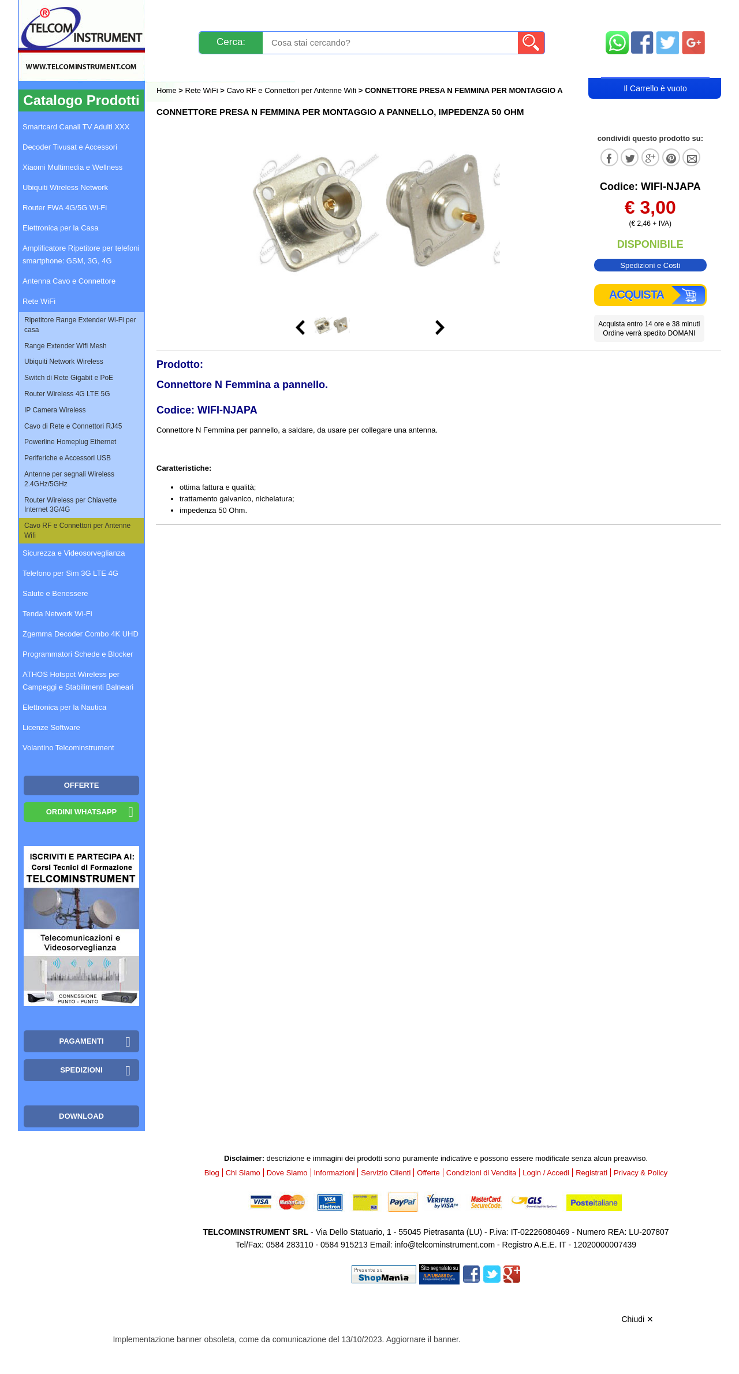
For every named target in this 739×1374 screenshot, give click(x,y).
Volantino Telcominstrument (68, 747)
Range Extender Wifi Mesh (65, 346)
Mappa (655, 13)
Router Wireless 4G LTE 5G (67, 394)
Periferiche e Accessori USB (67, 458)
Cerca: (231, 41)
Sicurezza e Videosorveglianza (74, 553)
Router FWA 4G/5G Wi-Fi (65, 207)
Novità (181, 13)
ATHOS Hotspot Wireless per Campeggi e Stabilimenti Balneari (78, 680)
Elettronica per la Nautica (64, 707)
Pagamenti (346, 13)
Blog (178, 67)
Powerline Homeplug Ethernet (70, 442)
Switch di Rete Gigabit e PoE (68, 378)
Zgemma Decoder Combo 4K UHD (81, 634)
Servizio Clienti (427, 13)
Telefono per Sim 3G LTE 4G (70, 573)
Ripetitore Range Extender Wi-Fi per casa (80, 325)
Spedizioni (279, 13)
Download (81, 1116)
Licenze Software (51, 727)
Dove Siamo (287, 1172)
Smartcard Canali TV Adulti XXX (76, 126)
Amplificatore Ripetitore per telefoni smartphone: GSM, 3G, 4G (81, 254)
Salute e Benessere (55, 593)
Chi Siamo (243, 1172)
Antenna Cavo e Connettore (69, 281)
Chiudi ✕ (637, 1319)
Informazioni (514, 13)
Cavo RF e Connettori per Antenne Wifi (291, 90)
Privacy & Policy (640, 1172)
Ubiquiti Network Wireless (63, 362)
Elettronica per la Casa (61, 228)
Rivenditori (486, 67)
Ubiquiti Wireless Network (65, 187)
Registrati (409, 67)
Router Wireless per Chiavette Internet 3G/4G (70, 505)
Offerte (428, 1172)
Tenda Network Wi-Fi (57, 613)
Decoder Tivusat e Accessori (70, 147)
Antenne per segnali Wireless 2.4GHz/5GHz (69, 479)
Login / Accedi (325, 67)
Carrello (655, 67)
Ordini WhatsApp (81, 811)
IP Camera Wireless (54, 410)
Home (167, 90)
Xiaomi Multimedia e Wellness (72, 167)
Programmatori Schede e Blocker (78, 654)
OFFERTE (81, 785)
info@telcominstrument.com (444, 1244)
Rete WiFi (201, 90)
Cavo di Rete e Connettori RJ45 (73, 426)
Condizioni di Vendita (481, 1172)
